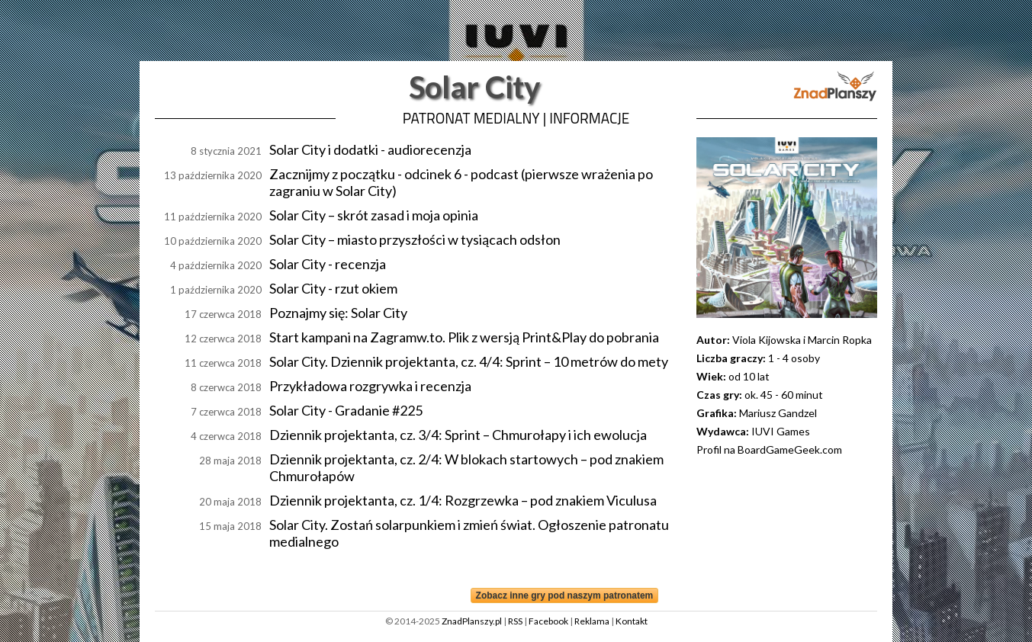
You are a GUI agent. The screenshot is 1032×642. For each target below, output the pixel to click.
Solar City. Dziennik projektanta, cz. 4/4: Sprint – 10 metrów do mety (468, 361)
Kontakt (632, 621)
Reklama (591, 621)
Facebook (548, 621)
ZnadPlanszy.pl (472, 621)
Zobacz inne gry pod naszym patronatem (565, 595)
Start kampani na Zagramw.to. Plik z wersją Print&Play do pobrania (464, 337)
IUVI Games (780, 431)
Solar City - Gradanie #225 (346, 410)
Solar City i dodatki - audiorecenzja (370, 149)
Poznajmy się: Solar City (338, 312)
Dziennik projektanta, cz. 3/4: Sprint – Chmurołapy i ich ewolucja (458, 434)
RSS (515, 621)
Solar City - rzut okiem (333, 288)
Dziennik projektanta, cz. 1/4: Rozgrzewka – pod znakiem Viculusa (463, 500)
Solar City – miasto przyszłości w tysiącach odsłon (415, 239)
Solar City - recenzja (327, 263)
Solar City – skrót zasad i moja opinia (373, 215)
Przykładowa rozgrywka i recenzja (370, 385)
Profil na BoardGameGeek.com (769, 449)
